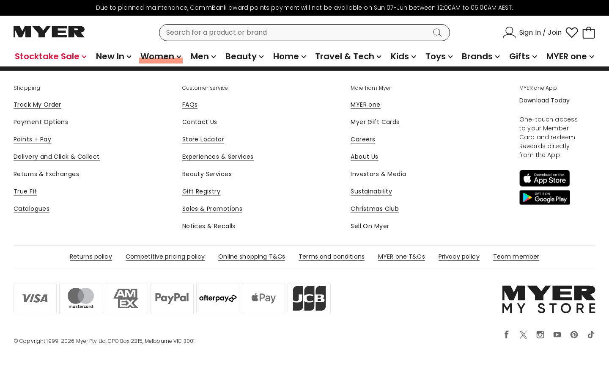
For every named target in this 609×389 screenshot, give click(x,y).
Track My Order (37, 104)
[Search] (439, 33)
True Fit (25, 191)
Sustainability (371, 191)
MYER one (365, 104)
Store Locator (203, 139)
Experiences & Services (218, 156)
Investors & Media (378, 174)
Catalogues (31, 208)
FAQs (190, 104)
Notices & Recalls (209, 226)
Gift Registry (201, 191)
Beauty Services (207, 174)
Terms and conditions (332, 256)
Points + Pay (32, 139)
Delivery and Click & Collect (57, 156)
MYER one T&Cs (401, 256)
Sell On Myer (370, 226)
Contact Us (199, 122)
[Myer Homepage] (49, 36)
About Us (364, 156)
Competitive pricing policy (165, 256)
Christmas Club (375, 208)
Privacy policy (459, 256)
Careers (363, 139)
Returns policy (91, 256)
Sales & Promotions (212, 208)
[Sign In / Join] (532, 32)
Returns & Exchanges (46, 174)
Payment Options (41, 122)
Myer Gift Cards (375, 122)
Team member (516, 256)
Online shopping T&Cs (251, 256)
